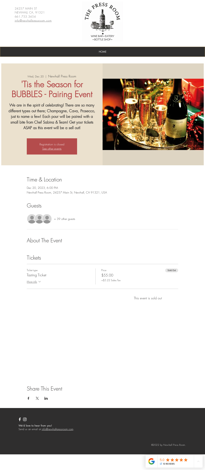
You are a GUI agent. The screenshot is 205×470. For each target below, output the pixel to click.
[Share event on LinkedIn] (46, 398)
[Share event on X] (37, 398)
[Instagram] (24, 419)
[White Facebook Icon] (19, 419)
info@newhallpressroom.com (57, 429)
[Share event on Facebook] (28, 398)
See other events (51, 149)
